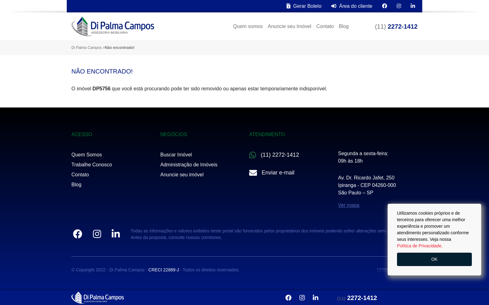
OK (434, 259)
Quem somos (248, 26)
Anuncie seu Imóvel (289, 26)
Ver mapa (348, 205)
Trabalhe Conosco (91, 164)
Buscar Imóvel (176, 154)
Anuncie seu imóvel (182, 174)
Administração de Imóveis (188, 164)
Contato (325, 26)
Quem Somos (86, 154)
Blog (344, 26)
